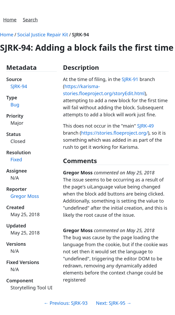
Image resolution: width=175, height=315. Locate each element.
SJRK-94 (80, 34)
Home (9, 19)
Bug (14, 104)
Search (30, 19)
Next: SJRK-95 (113, 303)
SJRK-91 (130, 79)
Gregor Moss (24, 196)
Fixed (16, 159)
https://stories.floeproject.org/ (114, 133)
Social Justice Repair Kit (42, 34)
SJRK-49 (145, 126)
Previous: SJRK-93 (66, 303)
